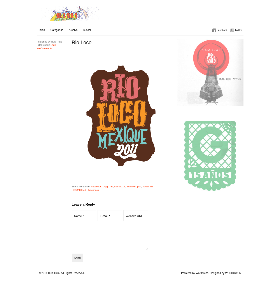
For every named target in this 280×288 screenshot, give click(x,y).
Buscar (87, 30)
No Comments (44, 48)
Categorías (57, 30)
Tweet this (148, 186)
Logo (53, 45)
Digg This (108, 186)
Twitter (238, 30)
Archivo (73, 30)
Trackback (93, 190)
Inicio (42, 30)
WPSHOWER (233, 277)
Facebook (222, 30)
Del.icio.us (119, 186)
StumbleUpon (134, 186)
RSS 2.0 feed (79, 190)
